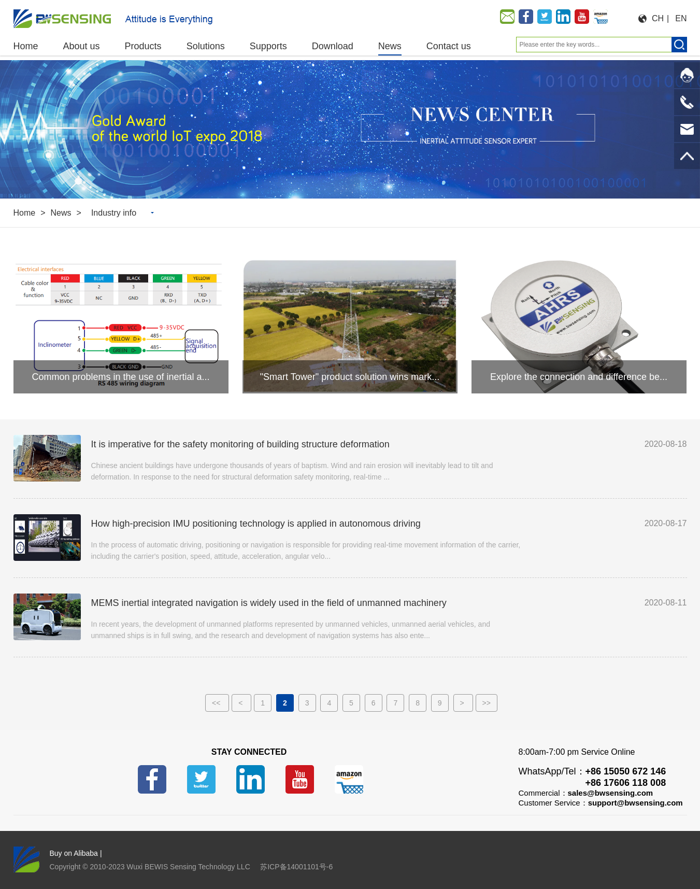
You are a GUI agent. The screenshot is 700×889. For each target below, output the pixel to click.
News (61, 212)
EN (681, 18)
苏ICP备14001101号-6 (296, 867)
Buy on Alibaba (74, 853)
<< (217, 703)
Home (24, 212)
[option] (350, 129)
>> (486, 703)
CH (658, 18)
